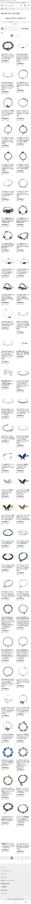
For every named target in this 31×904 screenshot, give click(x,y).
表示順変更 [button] (24, 28)
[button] (1, 5)
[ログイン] (28, 5)
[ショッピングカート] (24, 5)
